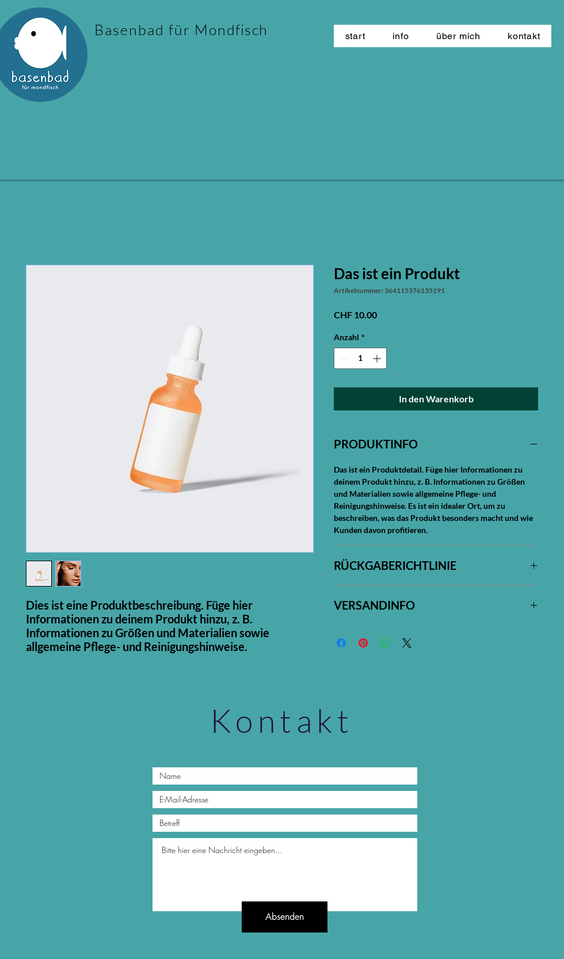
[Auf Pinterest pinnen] (363, 643)
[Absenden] (284, 917)
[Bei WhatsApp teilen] (385, 643)
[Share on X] (407, 643)
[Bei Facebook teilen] (341, 643)
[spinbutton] (360, 358)
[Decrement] (343, 358)
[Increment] (378, 358)
